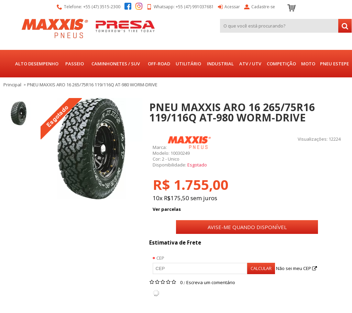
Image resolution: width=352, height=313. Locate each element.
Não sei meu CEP (296, 268)
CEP (160, 258)
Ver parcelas (167, 209)
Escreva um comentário (210, 282)
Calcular (261, 268)
